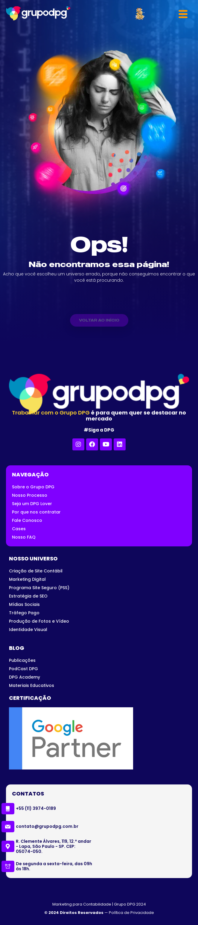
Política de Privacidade (131, 912)
